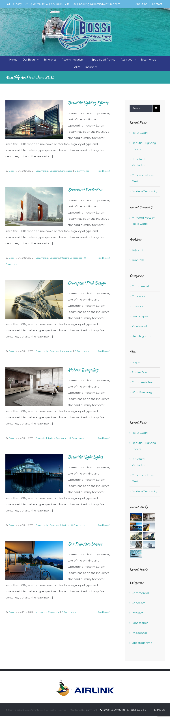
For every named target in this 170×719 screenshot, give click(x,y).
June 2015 (138, 260)
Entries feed (140, 372)
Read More (103, 170)
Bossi (11, 170)
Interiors (64, 257)
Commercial (41, 170)
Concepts (54, 170)
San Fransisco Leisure (85, 544)
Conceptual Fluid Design (87, 283)
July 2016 (138, 250)
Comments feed (143, 382)
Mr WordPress (141, 217)
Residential (61, 438)
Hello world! (140, 133)
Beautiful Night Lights (85, 457)
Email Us (158, 709)
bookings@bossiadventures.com (99, 4)
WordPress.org (142, 392)
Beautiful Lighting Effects (88, 103)
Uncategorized (142, 336)
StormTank (91, 709)
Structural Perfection (85, 190)
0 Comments (82, 170)
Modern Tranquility (83, 370)
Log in (136, 362)
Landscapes (66, 170)
